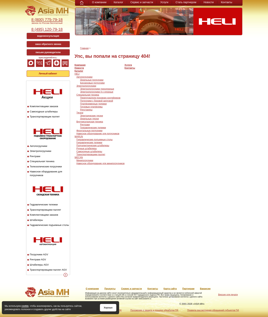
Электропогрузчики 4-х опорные (96, 92)
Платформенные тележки (93, 103)
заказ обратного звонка (48, 44)
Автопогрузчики (38, 146)
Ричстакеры (86, 109)
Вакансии (205, 288)
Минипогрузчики (84, 160)
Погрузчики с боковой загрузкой (96, 101)
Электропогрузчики (40, 151)
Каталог (118, 2)
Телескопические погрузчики (46, 166)
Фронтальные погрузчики (89, 130)
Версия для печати (228, 294)
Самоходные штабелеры (44, 111)
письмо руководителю (48, 52)
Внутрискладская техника (89, 121)
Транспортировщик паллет (45, 116)
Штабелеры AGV (39, 264)
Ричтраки (35, 156)
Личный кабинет (48, 73)
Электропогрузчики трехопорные (97, 89)
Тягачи (79, 112)
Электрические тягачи (91, 115)
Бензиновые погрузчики (92, 83)
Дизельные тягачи (89, 118)
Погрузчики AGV (39, 254)
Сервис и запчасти (141, 2)
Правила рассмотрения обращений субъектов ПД (213, 310)
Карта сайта (170, 288)
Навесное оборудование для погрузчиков (97, 133)
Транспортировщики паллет (45, 209)
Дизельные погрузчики (91, 80)
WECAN (79, 157)
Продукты (110, 288)
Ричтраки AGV (38, 259)
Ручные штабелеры (86, 148)
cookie (24, 306)
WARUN (79, 136)
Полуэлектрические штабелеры (92, 145)
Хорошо (108, 307)
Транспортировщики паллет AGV (48, 269)
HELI (77, 74)
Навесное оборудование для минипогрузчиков (100, 163)
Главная (84, 48)
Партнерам (188, 288)
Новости (209, 2)
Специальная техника (42, 161)
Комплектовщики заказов (44, 106)
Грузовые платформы (91, 106)
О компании (99, 2)
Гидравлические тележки (44, 204)
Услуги (164, 2)
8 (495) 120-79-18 (47, 29)
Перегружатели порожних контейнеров (100, 98)
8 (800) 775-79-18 (47, 19)
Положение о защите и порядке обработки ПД (154, 310)
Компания (80, 65)
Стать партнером (186, 2)
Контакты (226, 2)
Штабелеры (36, 220)
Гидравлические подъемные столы (49, 225)
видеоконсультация (48, 36)
